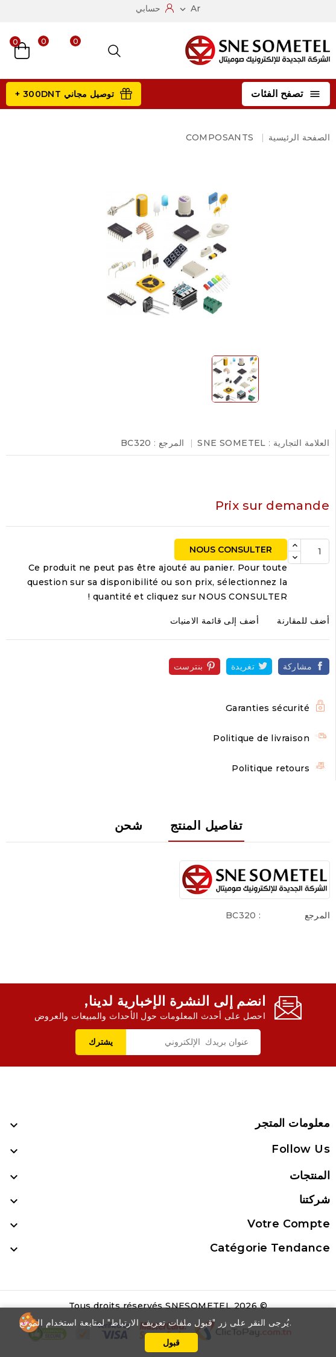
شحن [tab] (128, 825)
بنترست (188, 666)
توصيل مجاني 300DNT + (64, 94)
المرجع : (169, 442)
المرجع (317, 915)
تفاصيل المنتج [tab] (206, 825)
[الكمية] (314, 551)
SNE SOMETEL (231, 442)
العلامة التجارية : (298, 442)
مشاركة (297, 666)
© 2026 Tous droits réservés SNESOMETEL (168, 1305)
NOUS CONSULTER (230, 549)
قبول (171, 1342)
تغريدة (243, 666)
